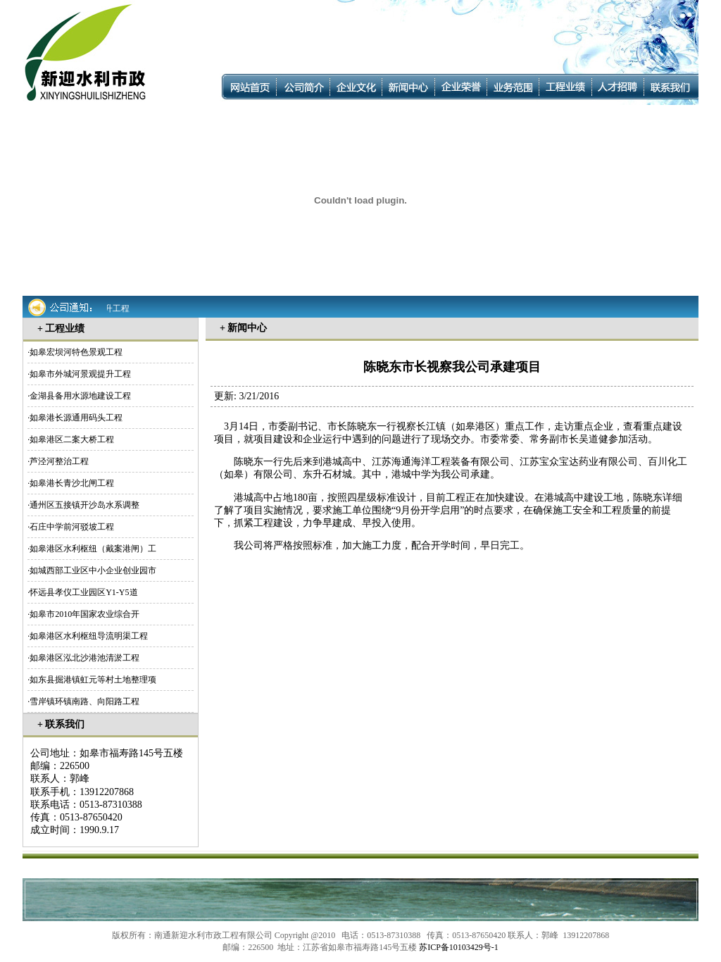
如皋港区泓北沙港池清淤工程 (84, 658)
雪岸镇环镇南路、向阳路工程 (84, 701)
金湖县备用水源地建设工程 (80, 396)
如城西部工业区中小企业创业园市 (93, 570)
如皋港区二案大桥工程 (72, 439)
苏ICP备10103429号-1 (459, 947)
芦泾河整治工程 (59, 461)
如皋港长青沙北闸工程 (72, 483)
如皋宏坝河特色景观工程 (76, 352)
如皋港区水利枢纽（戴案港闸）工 (93, 549)
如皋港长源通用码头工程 (76, 418)
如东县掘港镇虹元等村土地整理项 (93, 680)
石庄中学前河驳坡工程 (72, 527)
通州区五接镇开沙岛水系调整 (84, 505)
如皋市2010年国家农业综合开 (84, 614)
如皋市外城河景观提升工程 (80, 374)
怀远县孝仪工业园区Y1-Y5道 (83, 592)
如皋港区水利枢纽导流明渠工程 (89, 636)
